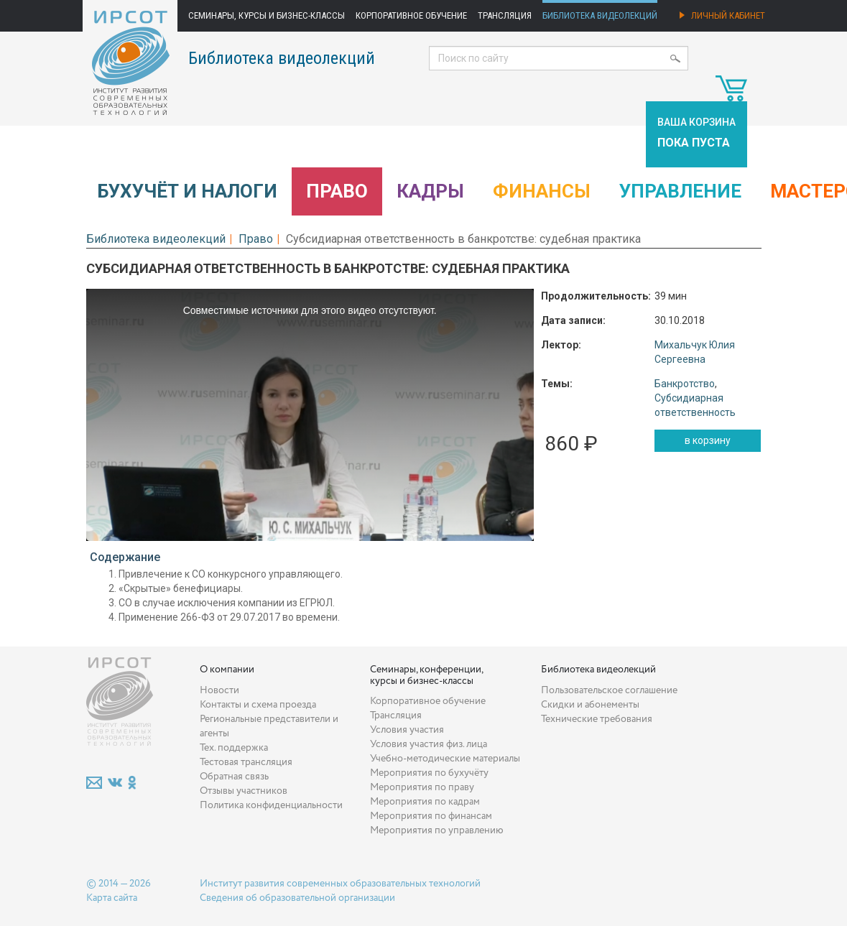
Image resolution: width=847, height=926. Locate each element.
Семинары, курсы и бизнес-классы (266, 15)
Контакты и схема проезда (258, 705)
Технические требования (596, 719)
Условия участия (407, 730)
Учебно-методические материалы (445, 758)
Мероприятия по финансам (431, 816)
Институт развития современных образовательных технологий (340, 883)
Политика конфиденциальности (271, 805)
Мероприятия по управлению (437, 830)
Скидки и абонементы (590, 705)
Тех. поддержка (234, 748)
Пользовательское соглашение (609, 690)
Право (337, 191)
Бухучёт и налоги (187, 191)
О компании (227, 669)
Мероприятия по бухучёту (429, 773)
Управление (680, 191)
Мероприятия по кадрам (425, 802)
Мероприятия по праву (422, 787)
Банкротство (684, 383)
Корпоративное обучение (411, 15)
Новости (219, 690)
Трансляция (505, 15)
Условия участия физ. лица (428, 744)
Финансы (542, 191)
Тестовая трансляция (246, 762)
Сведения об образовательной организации (297, 898)
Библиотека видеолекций (599, 15)
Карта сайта (111, 898)
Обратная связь (234, 776)
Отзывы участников (243, 791)
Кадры (430, 191)
